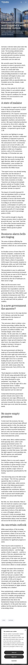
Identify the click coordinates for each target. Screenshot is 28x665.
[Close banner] (25, 630)
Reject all (14, 657)
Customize (14, 660)
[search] (21, 2)
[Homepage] (5, 2)
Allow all (14, 652)
